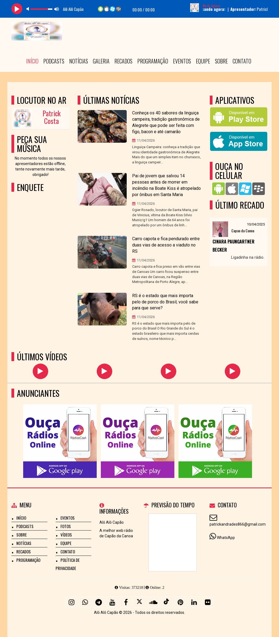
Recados (123, 61)
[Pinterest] (180, 602)
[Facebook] (126, 602)
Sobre (221, 61)
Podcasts (53, 61)
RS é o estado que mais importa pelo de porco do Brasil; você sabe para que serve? (165, 302)
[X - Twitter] (139, 602)
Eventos (182, 61)
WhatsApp (226, 537)
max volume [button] (56, 9)
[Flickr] (207, 602)
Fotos (65, 526)
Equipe (203, 61)
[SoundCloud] (153, 602)
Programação (152, 61)
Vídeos (66, 535)
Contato (242, 61)
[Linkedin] (194, 602)
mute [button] (28, 9)
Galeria (101, 61)
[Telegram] (98, 602)
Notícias (78, 61)
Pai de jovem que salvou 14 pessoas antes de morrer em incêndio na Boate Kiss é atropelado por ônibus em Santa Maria (166, 185)
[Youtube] (112, 602)
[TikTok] (166, 602)
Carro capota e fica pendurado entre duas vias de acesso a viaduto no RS (166, 245)
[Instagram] (71, 602)
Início (32, 61)
